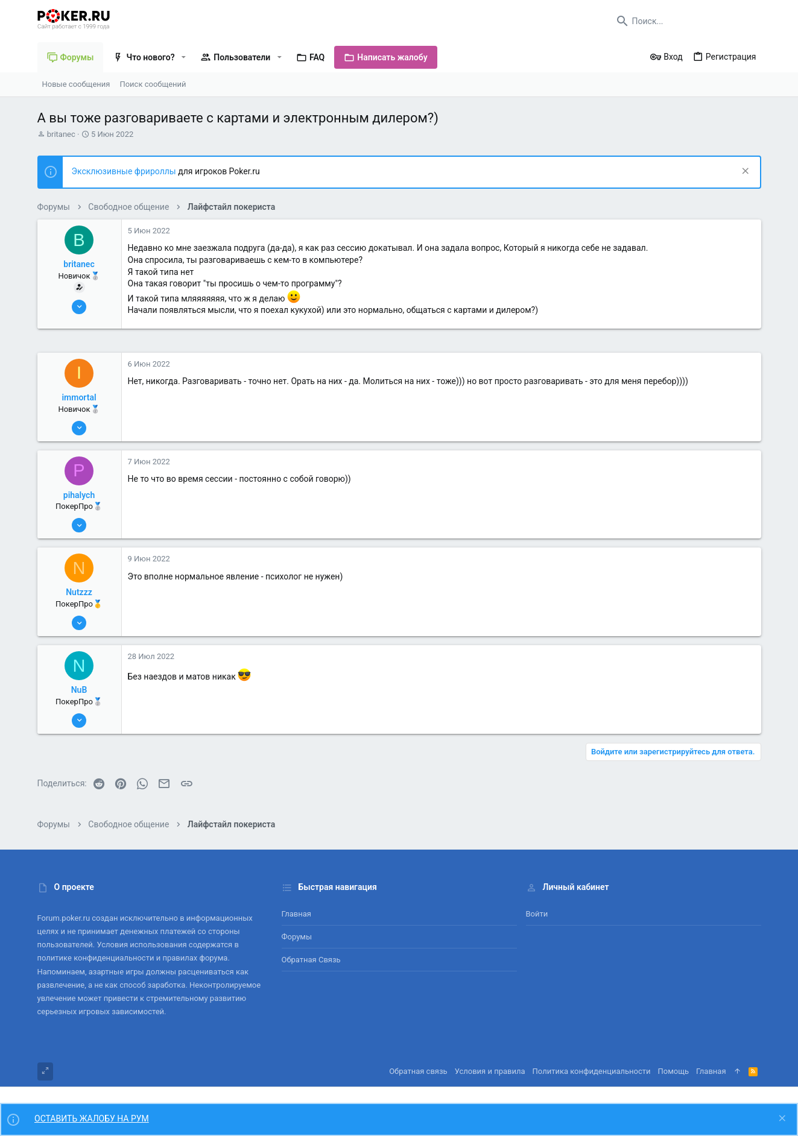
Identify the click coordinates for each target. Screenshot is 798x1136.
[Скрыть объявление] (744, 172)
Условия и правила (490, 1071)
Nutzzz (79, 592)
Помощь (673, 1071)
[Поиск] (685, 21)
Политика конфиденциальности (592, 1071)
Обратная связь (311, 959)
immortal (79, 397)
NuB (79, 690)
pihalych (79, 495)
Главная (296, 913)
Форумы (297, 936)
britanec (61, 134)
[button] (183, 57)
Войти (537, 913)
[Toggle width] (45, 1071)
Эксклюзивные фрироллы (125, 171)
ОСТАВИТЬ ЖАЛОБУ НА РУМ (91, 1118)
